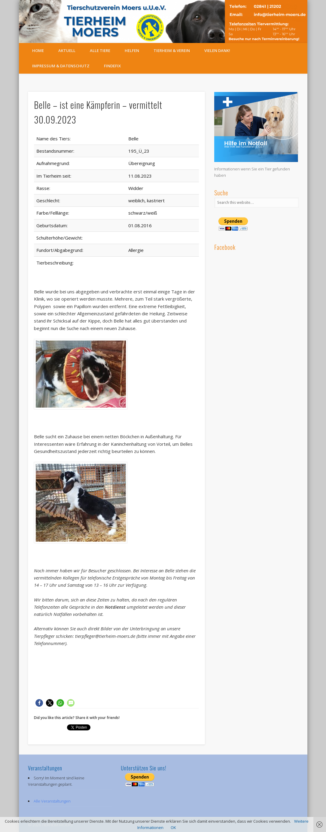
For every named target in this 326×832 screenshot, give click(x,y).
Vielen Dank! (217, 50)
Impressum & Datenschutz (61, 66)
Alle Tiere (100, 50)
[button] (39, 703)
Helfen (132, 50)
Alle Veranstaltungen (52, 801)
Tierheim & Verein (172, 50)
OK (173, 827)
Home (38, 50)
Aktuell (66, 50)
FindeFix (112, 66)
